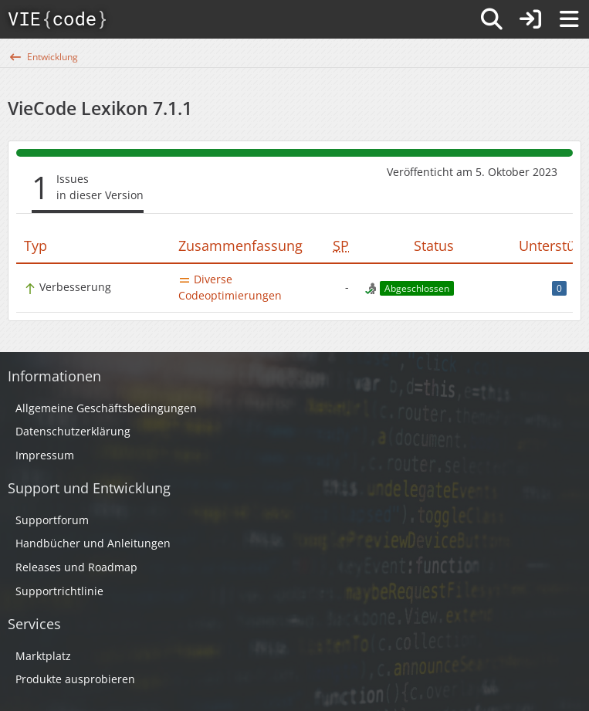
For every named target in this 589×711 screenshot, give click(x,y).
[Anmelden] (530, 19)
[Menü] (568, 19)
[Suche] (491, 19)
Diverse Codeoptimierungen (230, 287)
